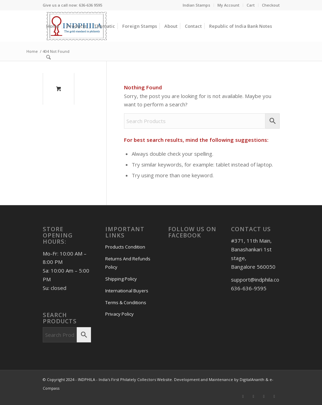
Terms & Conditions (125, 302)
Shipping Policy (121, 279)
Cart (251, 5)
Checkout (271, 5)
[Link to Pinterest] (264, 396)
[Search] (48, 57)
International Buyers (126, 290)
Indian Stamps (196, 5)
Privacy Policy (119, 314)
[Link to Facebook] (243, 396)
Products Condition (125, 247)
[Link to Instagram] (253, 396)
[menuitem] (196, 5)
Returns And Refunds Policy (127, 263)
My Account (228, 5)
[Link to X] (274, 396)
